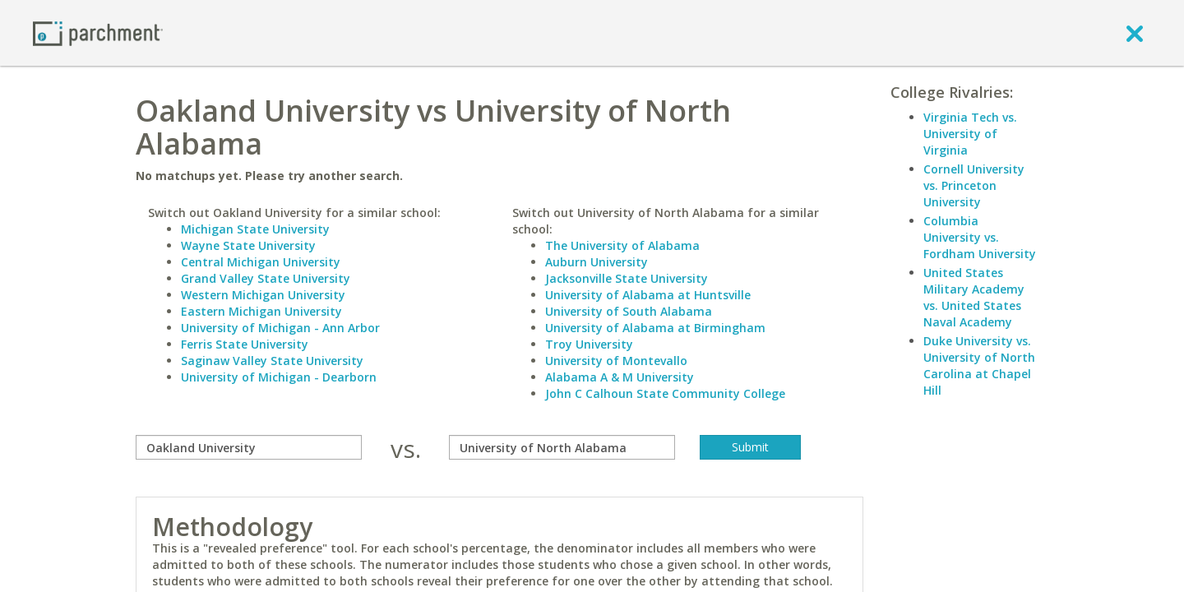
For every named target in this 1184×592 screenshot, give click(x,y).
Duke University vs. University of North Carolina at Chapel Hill (979, 365)
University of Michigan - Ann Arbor (280, 327)
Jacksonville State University (626, 278)
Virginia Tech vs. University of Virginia (970, 133)
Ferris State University (244, 344)
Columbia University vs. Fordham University (979, 237)
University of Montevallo (616, 360)
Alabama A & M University (619, 377)
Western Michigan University (263, 295)
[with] (562, 447)
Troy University (589, 344)
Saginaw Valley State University (272, 360)
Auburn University (596, 262)
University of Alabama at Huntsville (648, 295)
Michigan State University (255, 229)
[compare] (249, 447)
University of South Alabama (628, 311)
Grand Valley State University (265, 278)
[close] (1134, 33)
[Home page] (98, 32)
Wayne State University (248, 245)
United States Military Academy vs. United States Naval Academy (973, 297)
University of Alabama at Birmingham (655, 327)
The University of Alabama (622, 245)
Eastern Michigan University (261, 311)
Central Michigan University (260, 262)
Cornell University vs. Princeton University (973, 185)
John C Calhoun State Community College (665, 393)
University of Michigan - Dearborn (279, 377)
